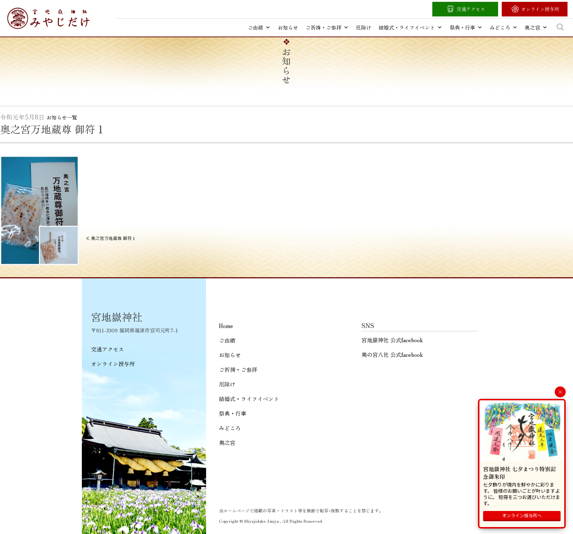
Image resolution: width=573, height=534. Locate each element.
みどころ (503, 27)
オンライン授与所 (540, 8)
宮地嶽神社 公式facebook (392, 340)
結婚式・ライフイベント (410, 27)
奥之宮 (536, 27)
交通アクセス (470, 8)
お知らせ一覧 (61, 117)
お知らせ (288, 27)
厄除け (363, 27)
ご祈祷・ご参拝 (327, 27)
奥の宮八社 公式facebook (392, 354)
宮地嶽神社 (48, 18)
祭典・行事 (465, 27)
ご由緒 (259, 27)
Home (226, 325)
